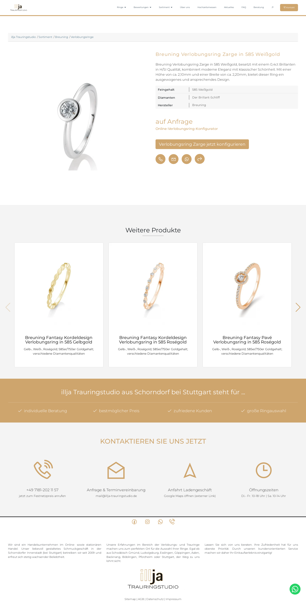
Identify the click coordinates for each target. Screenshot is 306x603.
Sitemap (130, 584)
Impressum (173, 584)
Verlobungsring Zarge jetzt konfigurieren (202, 144)
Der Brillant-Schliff (206, 97)
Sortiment (45, 37)
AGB (141, 584)
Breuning (61, 37)
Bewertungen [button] (142, 7)
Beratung (259, 7)
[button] (298, 307)
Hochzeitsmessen (206, 7)
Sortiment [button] (165, 7)
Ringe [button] (121, 7)
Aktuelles (229, 7)
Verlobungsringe (82, 37)
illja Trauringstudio (23, 37)
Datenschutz (155, 584)
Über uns (185, 7)
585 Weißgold (202, 90)
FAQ (244, 7)
